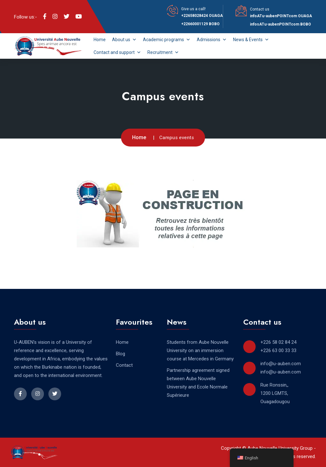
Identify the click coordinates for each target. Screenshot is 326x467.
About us (124, 39)
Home (100, 39)
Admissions (212, 39)
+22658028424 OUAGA (202, 15)
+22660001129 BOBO (200, 24)
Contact (124, 365)
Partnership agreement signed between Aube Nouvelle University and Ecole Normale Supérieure (198, 382)
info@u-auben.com (280, 363)
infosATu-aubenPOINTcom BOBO (280, 24)
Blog (120, 354)
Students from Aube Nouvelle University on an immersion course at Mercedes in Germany (200, 350)
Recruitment (163, 52)
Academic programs (166, 39)
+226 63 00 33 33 (278, 350)
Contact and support (117, 52)
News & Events (251, 39)
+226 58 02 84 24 (278, 342)
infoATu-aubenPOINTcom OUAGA (281, 16)
